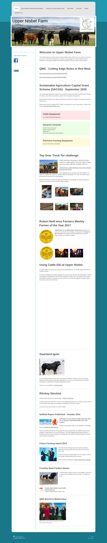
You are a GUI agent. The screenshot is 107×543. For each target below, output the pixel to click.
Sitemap (21, 536)
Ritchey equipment (68, 398)
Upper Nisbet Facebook (20, 55)
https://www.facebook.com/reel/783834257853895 (53, 77)
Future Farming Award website (82, 459)
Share (16, 70)
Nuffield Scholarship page (51, 427)
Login (92, 536)
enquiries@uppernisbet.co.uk (52, 106)
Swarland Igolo (58, 385)
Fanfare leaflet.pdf (50, 489)
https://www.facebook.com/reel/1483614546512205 (53, 73)
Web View (91, 538)
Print (15, 536)
